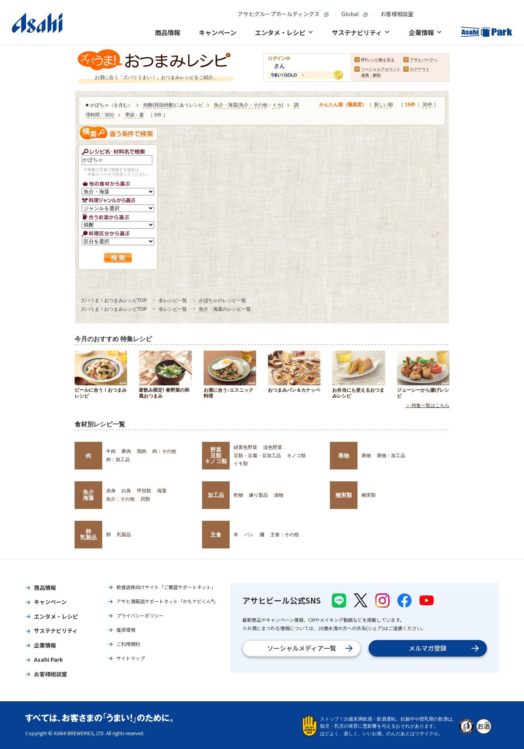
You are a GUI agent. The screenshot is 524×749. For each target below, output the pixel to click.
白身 (126, 491)
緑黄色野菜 (245, 447)
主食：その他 (284, 534)
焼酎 (148, 105)
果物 (343, 455)
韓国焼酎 (163, 105)
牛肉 (111, 451)
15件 (410, 104)
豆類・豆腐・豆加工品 (257, 455)
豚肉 (126, 451)
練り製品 (258, 495)
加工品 (216, 495)
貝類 (145, 499)
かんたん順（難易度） (343, 104)
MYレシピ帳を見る (378, 60)
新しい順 (383, 104)
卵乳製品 (88, 534)
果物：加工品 (391, 455)
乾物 (238, 495)
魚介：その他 (253, 105)
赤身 (111, 491)
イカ (277, 105)
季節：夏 (134, 115)
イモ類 (241, 463)
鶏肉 (141, 451)
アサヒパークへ (424, 60)
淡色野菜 (272, 447)
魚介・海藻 (226, 105)
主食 (215, 534)
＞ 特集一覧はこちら (427, 405)
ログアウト (420, 69)
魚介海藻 (88, 495)
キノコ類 (296, 455)
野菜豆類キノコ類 (216, 455)
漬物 (278, 495)
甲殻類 (144, 491)
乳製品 (124, 534)
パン (249, 534)
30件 (427, 104)
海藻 (162, 491)
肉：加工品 (118, 459)
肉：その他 (164, 451)
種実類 (343, 495)
